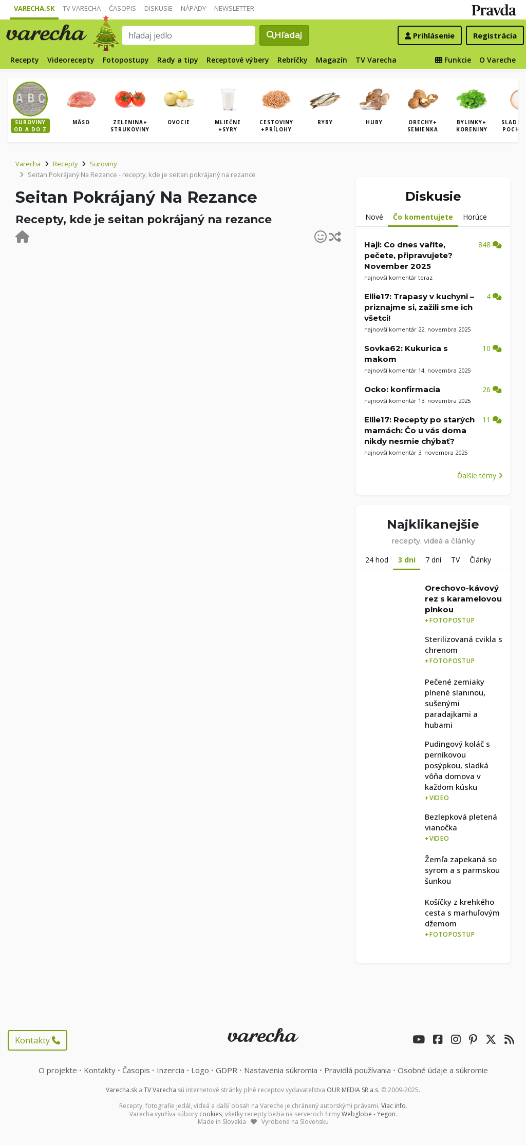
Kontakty (37, 1040)
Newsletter (234, 8)
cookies (210, 1114)
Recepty (24, 60)
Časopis (122, 8)
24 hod (376, 560)
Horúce (475, 217)
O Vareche (497, 60)
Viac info (393, 1105)
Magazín (331, 60)
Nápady (193, 8)
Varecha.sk (34, 8)
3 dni (407, 560)
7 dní (433, 560)
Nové (374, 217)
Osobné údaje (443, 1070)
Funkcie (453, 60)
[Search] (188, 35)
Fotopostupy (126, 60)
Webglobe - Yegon (369, 1114)
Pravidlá (357, 1070)
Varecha (28, 163)
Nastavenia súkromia (280, 1070)
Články (480, 560)
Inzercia (170, 1070)
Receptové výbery (237, 60)
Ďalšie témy (480, 475)
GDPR (226, 1070)
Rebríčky (292, 60)
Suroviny (103, 163)
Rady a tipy (177, 60)
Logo (200, 1070)
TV (455, 560)
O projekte (58, 1070)
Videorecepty (71, 60)
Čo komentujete (423, 217)
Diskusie (158, 8)
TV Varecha (82, 8)
